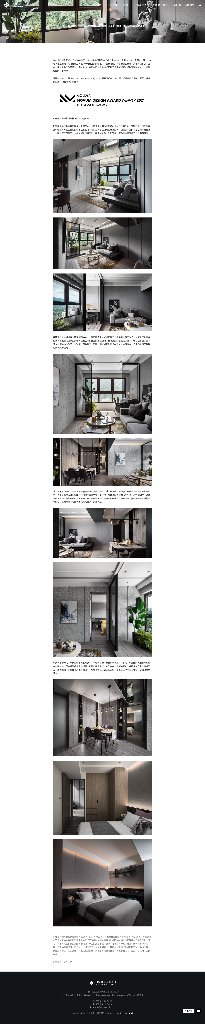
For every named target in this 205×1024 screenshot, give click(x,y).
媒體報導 (190, 5)
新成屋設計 (143, 5)
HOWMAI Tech (126, 1013)
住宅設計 (112, 5)
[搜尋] (200, 5)
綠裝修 (177, 5)
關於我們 (98, 4)
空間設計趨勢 (162, 4)
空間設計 (128, 4)
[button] (198, 1011)
